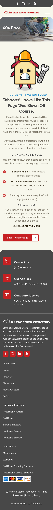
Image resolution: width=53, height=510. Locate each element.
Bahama (42, 188)
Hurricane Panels (12, 431)
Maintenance (10, 453)
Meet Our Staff (11, 389)
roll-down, (28, 188)
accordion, (16, 188)
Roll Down (8, 418)
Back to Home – (21, 174)
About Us (8, 376)
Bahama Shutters (12, 424)
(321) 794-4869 (31, 226)
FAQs (5, 396)
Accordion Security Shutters (18, 472)
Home (6, 370)
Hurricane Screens (12, 437)
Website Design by (21, 503)
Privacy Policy (32, 495)
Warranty (8, 459)
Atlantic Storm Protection (22, 491)
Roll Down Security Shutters (18, 466)
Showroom (8, 383)
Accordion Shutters (13, 411)
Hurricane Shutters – (22, 184)
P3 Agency (36, 503)
